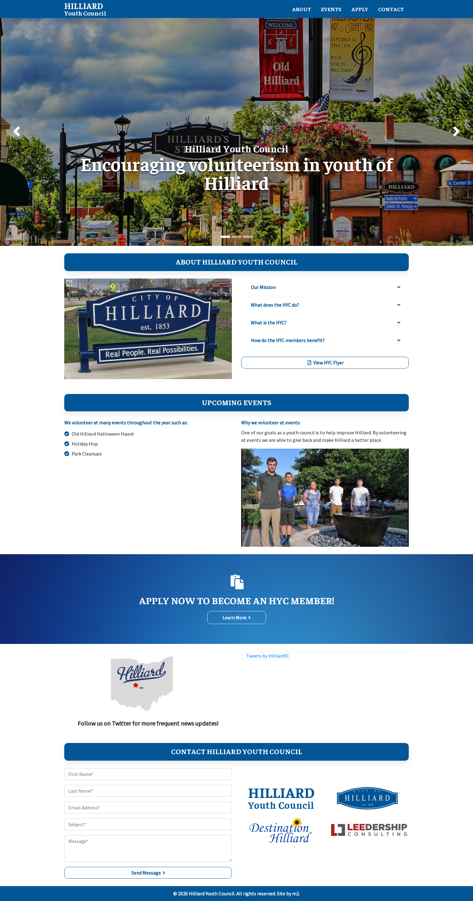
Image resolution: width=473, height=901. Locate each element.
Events (331, 9)
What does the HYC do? (275, 305)
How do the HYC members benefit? (288, 340)
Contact (391, 9)
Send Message (148, 873)
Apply (359, 9)
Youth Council (85, 8)
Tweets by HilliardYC (267, 656)
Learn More (237, 617)
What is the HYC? (268, 322)
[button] (16, 132)
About (301, 9)
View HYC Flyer (325, 363)
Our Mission (263, 287)
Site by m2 (288, 893)
